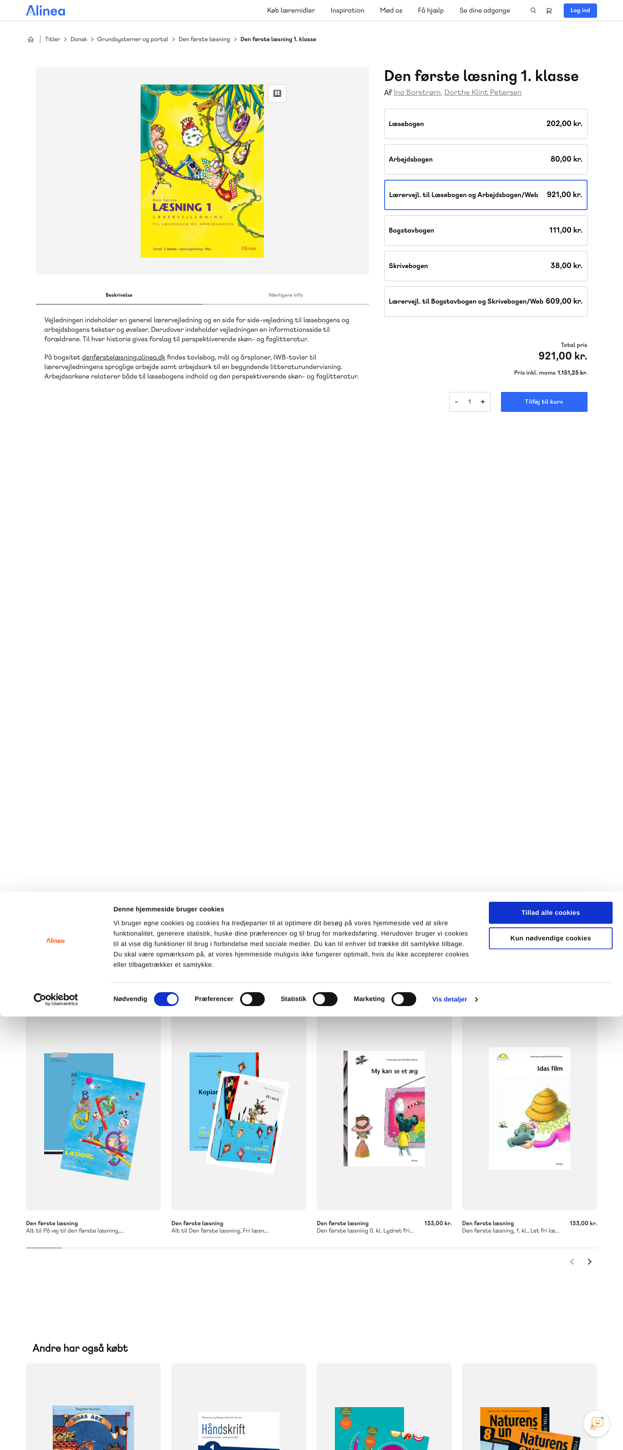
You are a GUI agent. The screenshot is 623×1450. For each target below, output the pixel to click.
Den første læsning (204, 39)
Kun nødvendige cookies (551, 1372)
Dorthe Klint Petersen (483, 92)
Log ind (580, 10)
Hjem (30, 39)
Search (533, 10)
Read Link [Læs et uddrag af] (277, 96)
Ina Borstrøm (417, 92)
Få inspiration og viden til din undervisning (221, 1278)
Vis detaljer (449, 1433)
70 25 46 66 (215, 1209)
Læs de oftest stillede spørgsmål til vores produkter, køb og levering (384, 1278)
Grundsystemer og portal (132, 39)
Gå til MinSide (514, 1181)
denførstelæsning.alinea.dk (123, 362)
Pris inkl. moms (535, 372)
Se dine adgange (484, 10)
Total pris (574, 345)
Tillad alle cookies (550, 1346)
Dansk (79, 39)
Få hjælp (431, 10)
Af (388, 93)
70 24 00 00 (527, 1261)
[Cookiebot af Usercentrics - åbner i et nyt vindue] (56, 1433)
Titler (52, 39)
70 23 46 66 (371, 1209)
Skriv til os (213, 1227)
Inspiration (347, 10)
